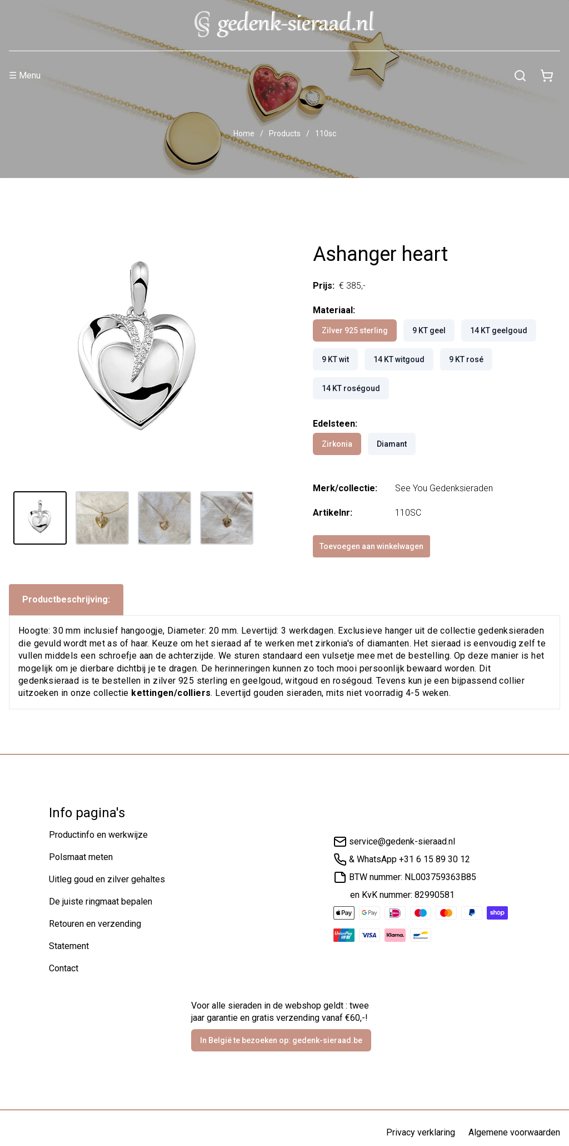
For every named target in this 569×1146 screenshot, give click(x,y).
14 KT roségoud (351, 388)
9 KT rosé (466, 359)
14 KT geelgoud (498, 330)
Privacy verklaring (420, 1132)
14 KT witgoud (399, 359)
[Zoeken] (520, 75)
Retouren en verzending (95, 923)
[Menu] (258, 75)
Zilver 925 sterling (355, 330)
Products (285, 133)
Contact (63, 968)
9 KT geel (429, 330)
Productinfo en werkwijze (98, 834)
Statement (69, 946)
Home (243, 133)
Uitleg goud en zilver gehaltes (107, 879)
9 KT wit (335, 359)
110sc (325, 133)
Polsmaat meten (81, 857)
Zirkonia (337, 443)
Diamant (392, 443)
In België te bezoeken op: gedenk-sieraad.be (281, 1040)
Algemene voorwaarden (514, 1132)
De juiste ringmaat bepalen (100, 901)
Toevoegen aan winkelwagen (371, 546)
